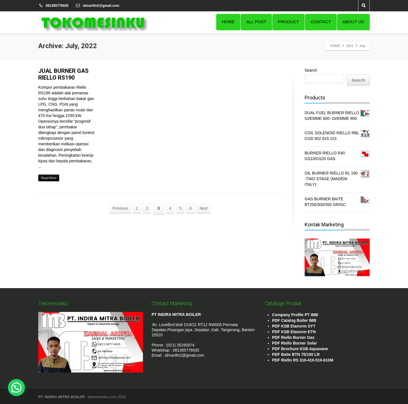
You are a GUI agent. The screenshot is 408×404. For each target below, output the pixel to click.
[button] (16, 387)
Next (203, 208)
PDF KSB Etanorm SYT (293, 326)
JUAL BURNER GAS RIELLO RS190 (63, 74)
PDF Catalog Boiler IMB (294, 320)
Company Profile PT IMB (295, 314)
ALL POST (256, 21)
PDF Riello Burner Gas (293, 337)
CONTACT (321, 21)
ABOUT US (353, 21)
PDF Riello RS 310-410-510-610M (302, 360)
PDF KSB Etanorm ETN (294, 331)
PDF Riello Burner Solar (294, 343)
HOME (228, 21)
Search (311, 70)
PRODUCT (288, 21)
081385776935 (53, 6)
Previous (120, 208)
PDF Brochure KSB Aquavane (300, 348)
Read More (48, 178)
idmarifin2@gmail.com (97, 6)
